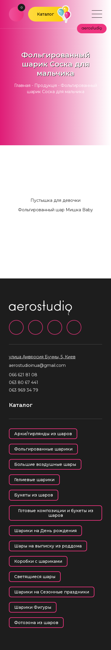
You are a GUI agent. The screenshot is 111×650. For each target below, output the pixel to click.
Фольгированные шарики (43, 449)
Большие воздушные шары (45, 464)
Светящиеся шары (34, 576)
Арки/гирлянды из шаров (43, 433)
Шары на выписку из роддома (48, 546)
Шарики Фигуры (32, 607)
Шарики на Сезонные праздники (51, 592)
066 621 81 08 (23, 374)
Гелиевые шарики (34, 479)
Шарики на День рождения (45, 530)
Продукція (45, 85)
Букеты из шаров (33, 495)
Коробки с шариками (38, 561)
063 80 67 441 (23, 382)
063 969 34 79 (23, 390)
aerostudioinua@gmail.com (37, 365)
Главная (22, 85)
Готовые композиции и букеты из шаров (55, 513)
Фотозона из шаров (36, 622)
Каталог (45, 14)
